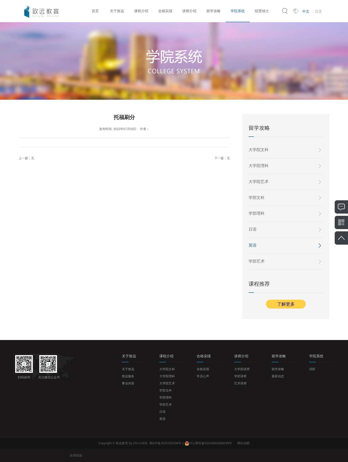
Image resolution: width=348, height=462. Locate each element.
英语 (253, 245)
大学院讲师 (242, 369)
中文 (305, 11)
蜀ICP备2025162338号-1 (167, 443)
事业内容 (128, 383)
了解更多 (286, 304)
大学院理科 (259, 165)
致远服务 (128, 376)
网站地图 (243, 443)
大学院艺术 (259, 181)
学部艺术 (257, 261)
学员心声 (203, 376)
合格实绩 (165, 11)
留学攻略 (213, 11)
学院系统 (238, 11)
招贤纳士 (262, 11)
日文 (318, 11)
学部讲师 (240, 376)
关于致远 (117, 11)
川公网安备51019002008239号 (210, 443)
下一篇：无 (222, 158)
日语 (253, 229)
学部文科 (257, 197)
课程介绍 (141, 11)
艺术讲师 (240, 383)
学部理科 (257, 213)
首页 (95, 11)
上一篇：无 (26, 158)
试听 (312, 369)
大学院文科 (259, 149)
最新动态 (278, 376)
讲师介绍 (189, 11)
